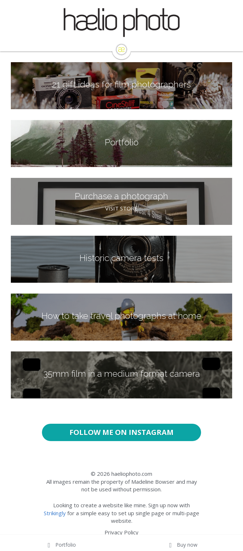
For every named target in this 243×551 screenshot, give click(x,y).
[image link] (121, 49)
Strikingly (55, 513)
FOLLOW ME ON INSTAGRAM (121, 432)
